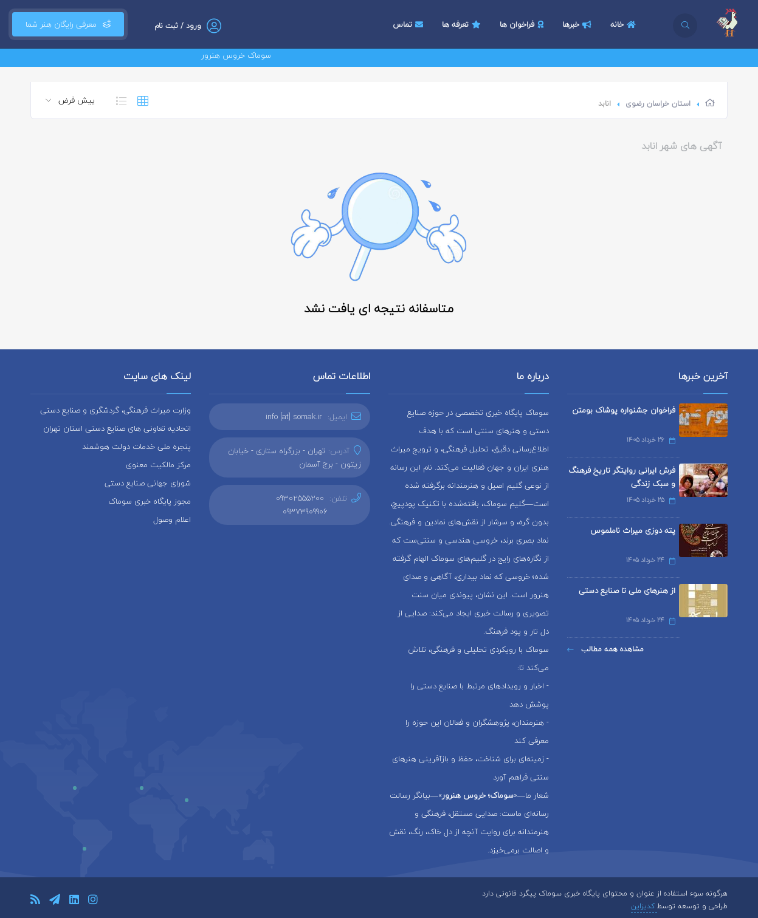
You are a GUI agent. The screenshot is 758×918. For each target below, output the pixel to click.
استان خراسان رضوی (658, 103)
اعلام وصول (172, 519)
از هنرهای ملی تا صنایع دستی (627, 590)
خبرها (578, 24)
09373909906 (305, 511)
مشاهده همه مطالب (605, 649)
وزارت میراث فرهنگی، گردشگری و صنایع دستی (115, 410)
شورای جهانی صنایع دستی (148, 483)
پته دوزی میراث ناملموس (632, 530)
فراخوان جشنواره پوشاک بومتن (623, 410)
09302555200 (300, 498)
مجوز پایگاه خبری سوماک (149, 501)
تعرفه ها (463, 24)
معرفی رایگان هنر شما (68, 24)
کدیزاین (644, 906)
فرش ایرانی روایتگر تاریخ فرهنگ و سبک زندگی (621, 477)
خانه (624, 24)
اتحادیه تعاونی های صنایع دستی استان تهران (117, 428)
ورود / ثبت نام (177, 25)
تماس (409, 24)
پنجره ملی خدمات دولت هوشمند (136, 446)
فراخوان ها (523, 24)
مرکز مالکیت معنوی (158, 464)
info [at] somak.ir (294, 416)
